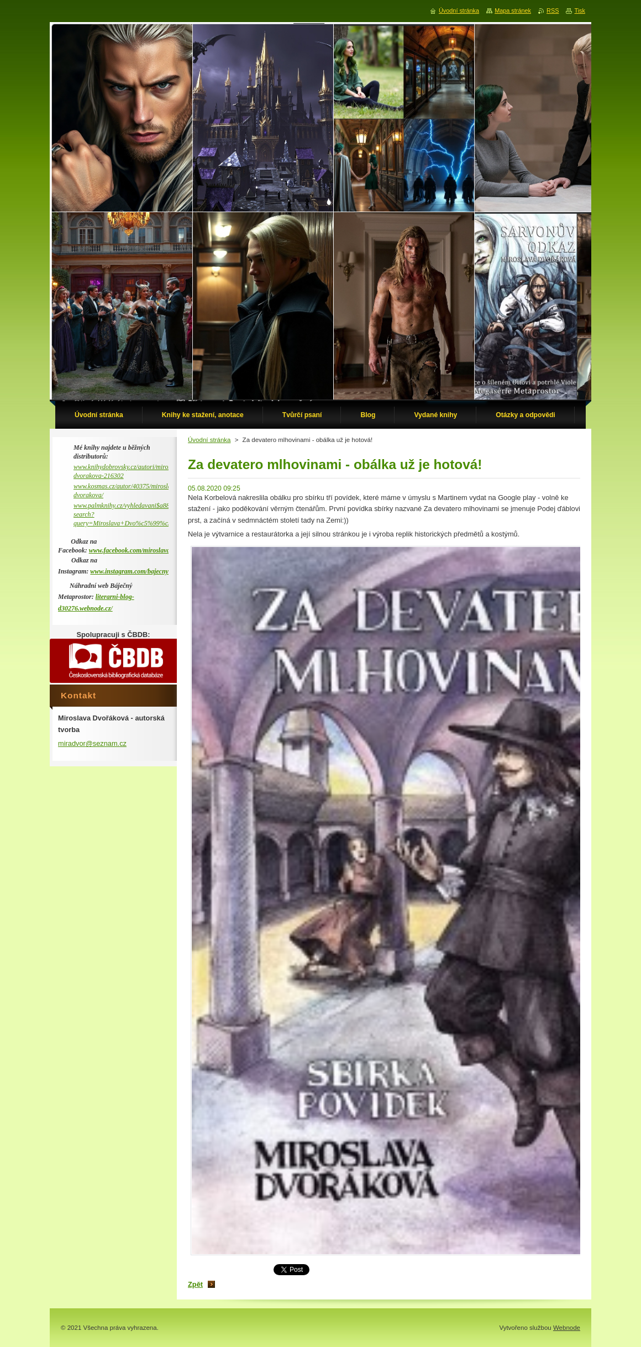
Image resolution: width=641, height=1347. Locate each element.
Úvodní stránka (209, 439)
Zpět (195, 1284)
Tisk (579, 10)
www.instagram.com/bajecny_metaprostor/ (148, 571)
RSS (553, 10)
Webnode (566, 1327)
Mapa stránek (513, 10)
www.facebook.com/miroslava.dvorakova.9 (147, 550)
